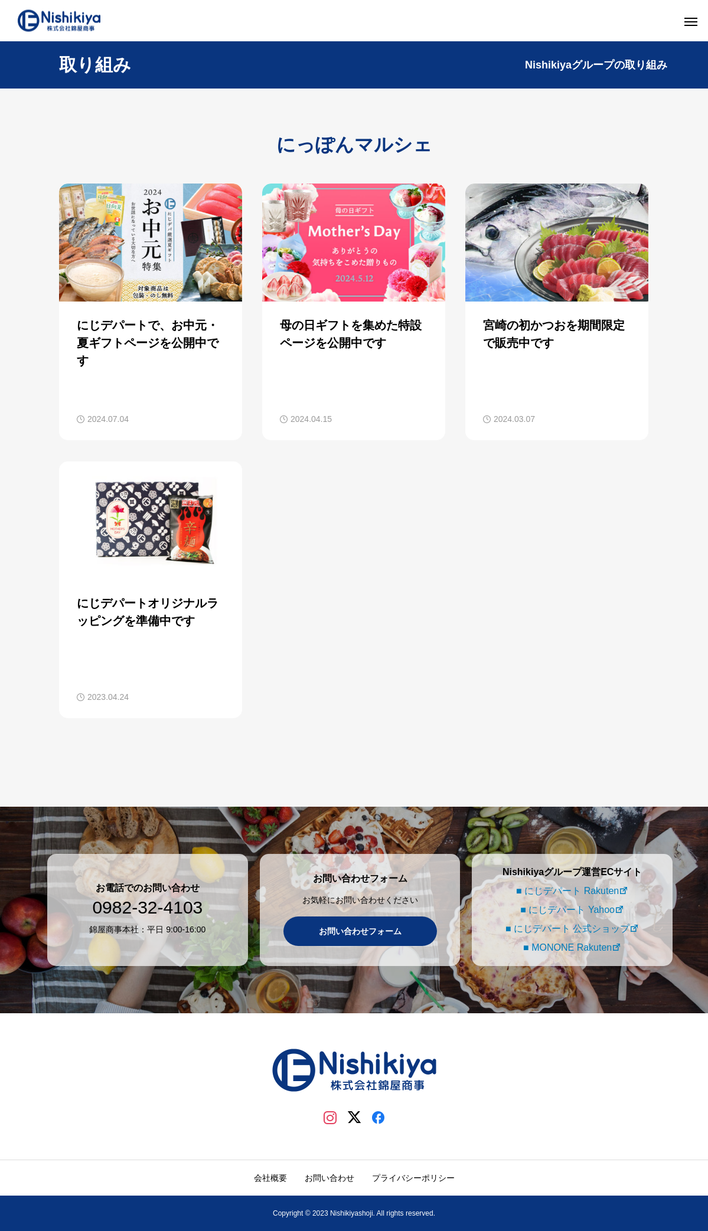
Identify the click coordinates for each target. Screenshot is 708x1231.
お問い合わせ (329, 1178)
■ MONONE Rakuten (565, 947)
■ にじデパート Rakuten (565, 891)
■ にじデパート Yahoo (565, 910)
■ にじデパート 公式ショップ (566, 929)
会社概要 (270, 1178)
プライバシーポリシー (413, 1178)
